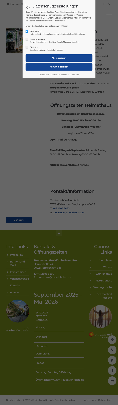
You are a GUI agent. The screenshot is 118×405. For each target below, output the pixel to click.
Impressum (55, 74)
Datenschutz (44, 74)
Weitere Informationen (70, 74)
